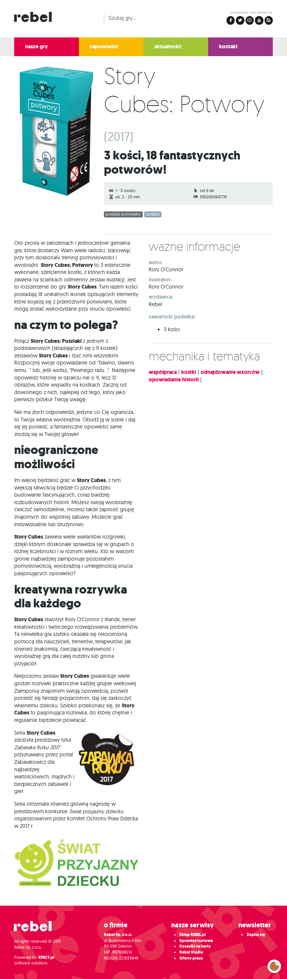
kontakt (228, 46)
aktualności (168, 46)
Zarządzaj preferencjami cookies (274, 965)
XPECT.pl (46, 957)
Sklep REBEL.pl (192, 934)
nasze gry (36, 46)
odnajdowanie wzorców (230, 372)
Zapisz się (256, 934)
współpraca (163, 372)
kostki (188, 372)
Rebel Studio (191, 952)
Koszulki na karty (195, 946)
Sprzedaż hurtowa (196, 940)
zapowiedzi (104, 46)
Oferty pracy (191, 958)
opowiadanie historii (174, 379)
